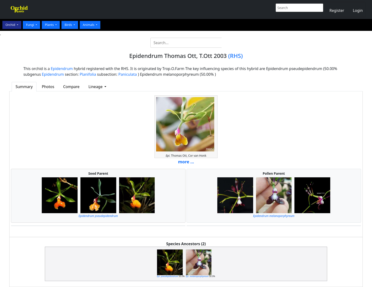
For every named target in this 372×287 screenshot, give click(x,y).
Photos (48, 86)
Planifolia (88, 74)
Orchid (10, 25)
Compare (71, 86)
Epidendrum (62, 68)
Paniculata (127, 74)
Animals (89, 25)
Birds (69, 25)
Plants (50, 25)
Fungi (30, 25)
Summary (24, 86)
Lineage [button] (95, 86)
